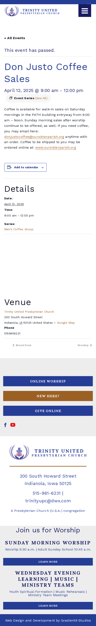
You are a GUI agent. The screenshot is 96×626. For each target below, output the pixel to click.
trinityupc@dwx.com (48, 500)
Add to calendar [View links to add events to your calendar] (26, 167)
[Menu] (84, 10)
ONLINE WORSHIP (48, 381)
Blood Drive (23, 345)
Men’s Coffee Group (18, 229)
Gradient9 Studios (76, 620)
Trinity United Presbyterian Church (29, 311)
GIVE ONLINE (48, 411)
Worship (83, 345)
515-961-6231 (47, 493)
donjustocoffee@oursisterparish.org (34, 137)
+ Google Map (64, 322)
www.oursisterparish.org (55, 147)
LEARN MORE (48, 561)
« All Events (14, 38)
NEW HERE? (48, 396)
